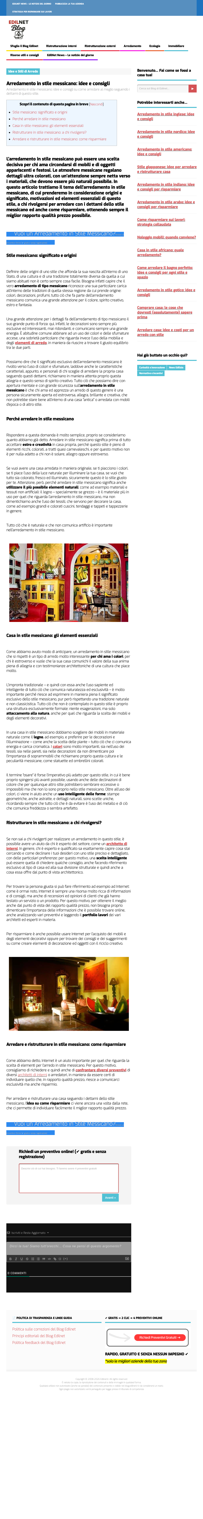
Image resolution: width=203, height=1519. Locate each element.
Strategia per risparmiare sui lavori (32, 11)
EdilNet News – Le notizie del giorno (31, 4)
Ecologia (154, 46)
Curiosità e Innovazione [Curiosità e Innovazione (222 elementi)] (152, 367)
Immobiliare (176, 46)
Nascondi (96, 104)
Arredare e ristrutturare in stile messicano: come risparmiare (59, 139)
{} (60, 1258)
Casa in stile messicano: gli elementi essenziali (47, 126)
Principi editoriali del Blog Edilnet (38, 1336)
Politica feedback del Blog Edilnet (38, 1342)
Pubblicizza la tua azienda (69, 4)
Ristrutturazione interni (61, 46)
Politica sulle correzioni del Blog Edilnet (44, 1329)
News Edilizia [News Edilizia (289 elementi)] (176, 367)
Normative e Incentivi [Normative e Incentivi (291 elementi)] (151, 373)
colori (57, 746)
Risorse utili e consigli (24, 55)
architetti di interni (32, 1075)
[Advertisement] (101, 1454)
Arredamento (132, 46)
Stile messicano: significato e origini (39, 112)
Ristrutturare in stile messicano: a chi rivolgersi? (49, 132)
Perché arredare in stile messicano (39, 119)
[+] (65, 1258)
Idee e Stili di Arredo (23, 71)
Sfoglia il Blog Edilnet (24, 46)
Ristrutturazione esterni (100, 46)
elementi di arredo (31, 343)
